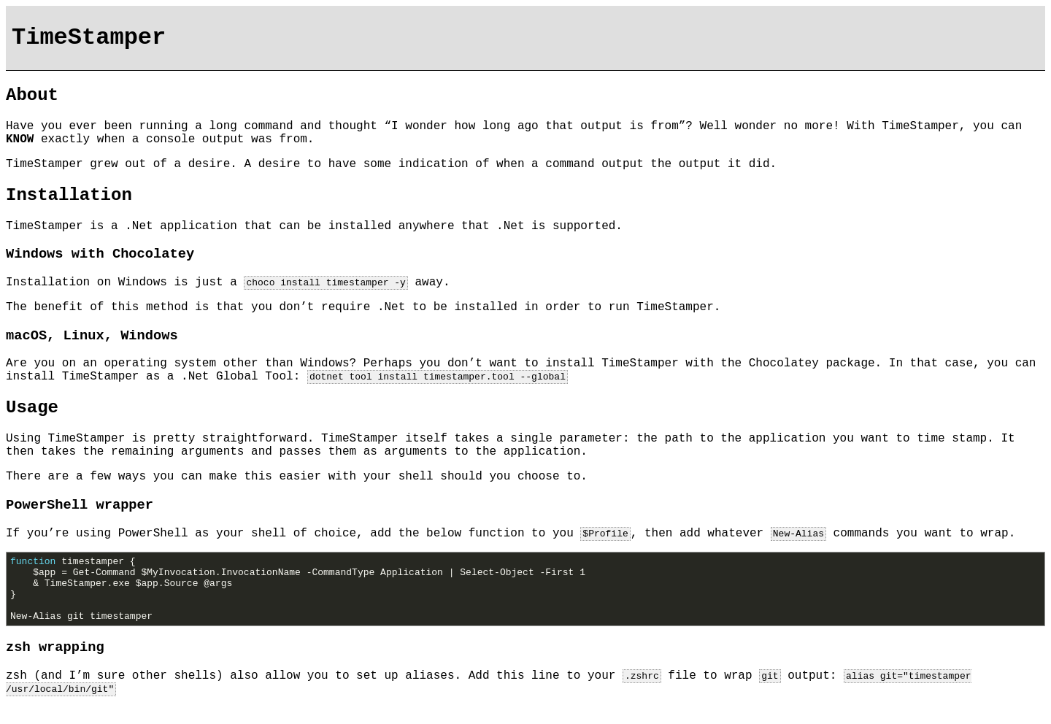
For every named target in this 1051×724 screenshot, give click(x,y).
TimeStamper (89, 37)
